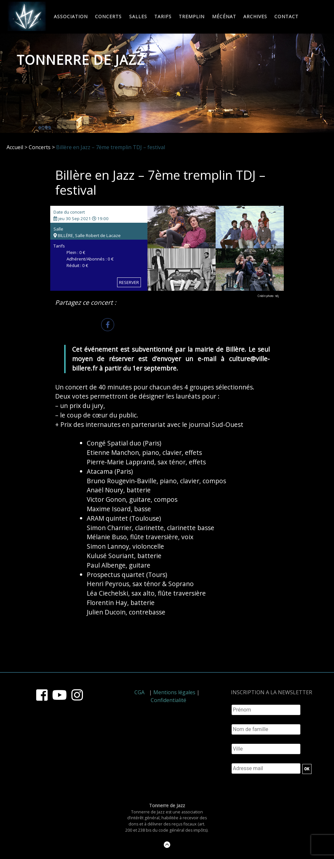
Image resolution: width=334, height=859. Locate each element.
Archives (255, 17)
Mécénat (224, 17)
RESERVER (129, 282)
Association (71, 17)
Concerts (108, 17)
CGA (139, 692)
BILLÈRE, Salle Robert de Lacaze (87, 235)
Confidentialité (168, 700)
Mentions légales (174, 692)
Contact (286, 17)
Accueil (15, 147)
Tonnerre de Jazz (81, 60)
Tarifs (163, 17)
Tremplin (192, 17)
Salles (138, 17)
